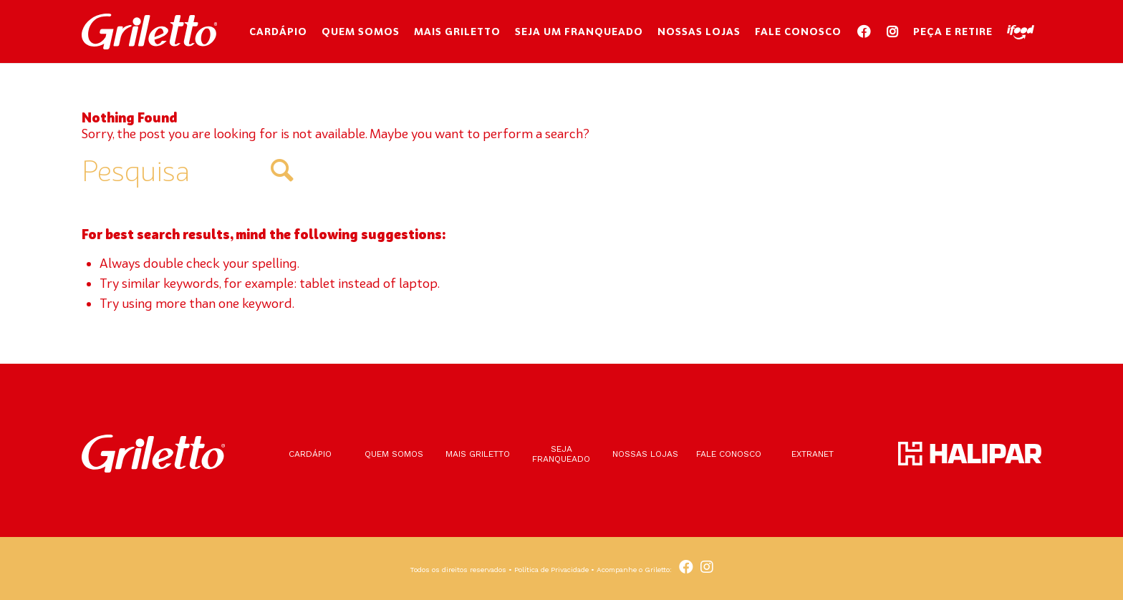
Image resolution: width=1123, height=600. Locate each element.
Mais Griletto (477, 454)
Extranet (812, 454)
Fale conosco (728, 454)
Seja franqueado (561, 454)
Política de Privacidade (551, 570)
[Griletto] (149, 31)
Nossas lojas (645, 454)
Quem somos (394, 454)
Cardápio (310, 454)
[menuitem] (278, 31)
